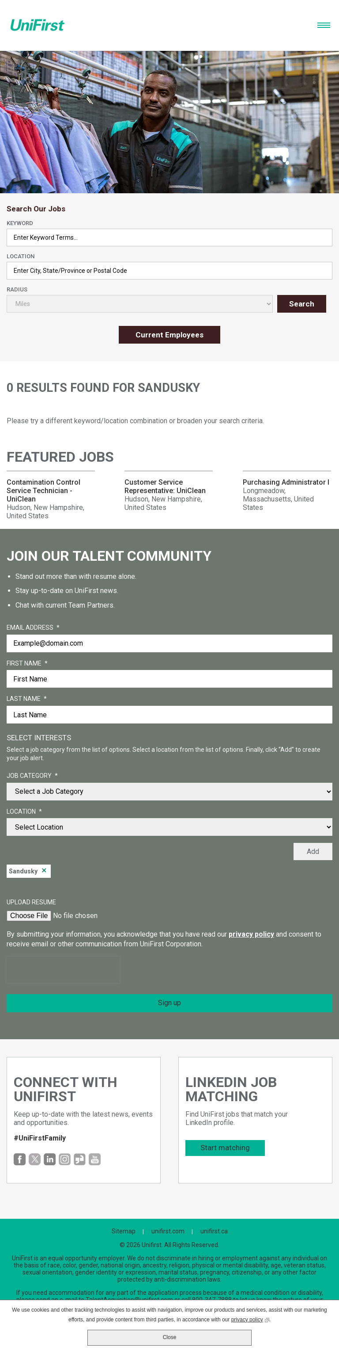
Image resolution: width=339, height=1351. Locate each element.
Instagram (65, 1159)
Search (301, 303)
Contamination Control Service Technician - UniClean (43, 490)
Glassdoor (80, 1159)
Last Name (27, 699)
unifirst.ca (214, 1231)
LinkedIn (50, 1159)
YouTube (95, 1159)
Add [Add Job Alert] (313, 851)
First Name (27, 663)
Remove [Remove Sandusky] (44, 871)
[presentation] (63, 970)
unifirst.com (168, 1231)
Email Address (33, 628)
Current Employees (169, 334)
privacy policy (251, 934)
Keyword (20, 223)
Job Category (32, 776)
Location (20, 256)
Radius (17, 289)
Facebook (20, 1159)
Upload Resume (31, 902)
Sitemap (124, 1231)
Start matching (225, 1147)
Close (170, 1337)
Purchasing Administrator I (286, 482)
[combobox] (169, 270)
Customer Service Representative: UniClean (165, 486)
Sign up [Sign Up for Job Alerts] (169, 1003)
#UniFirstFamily (40, 1138)
